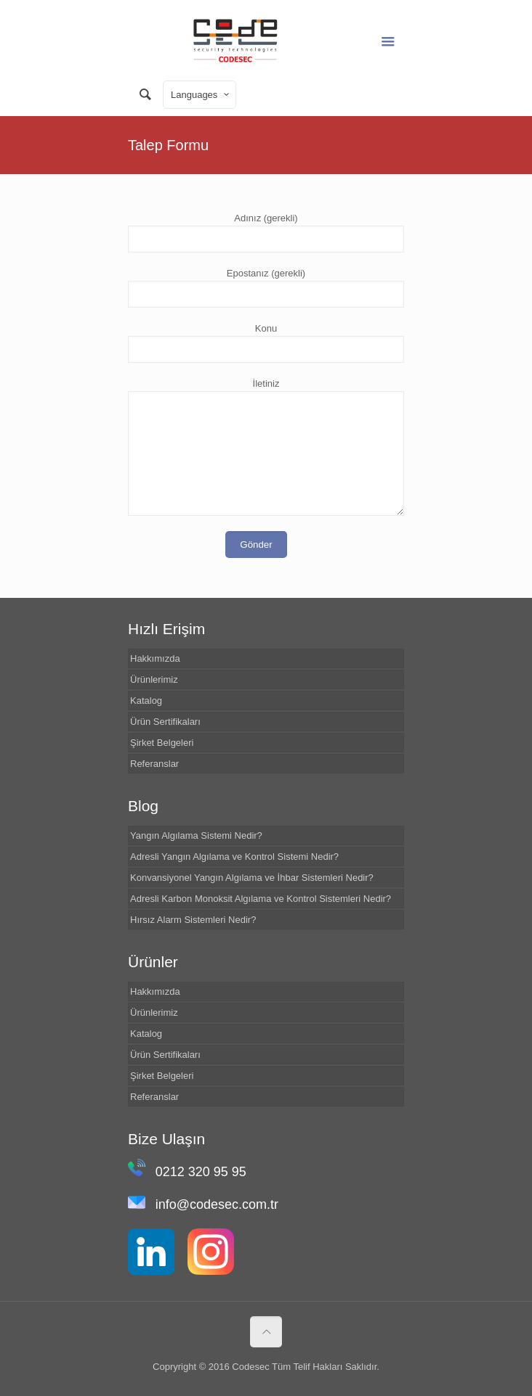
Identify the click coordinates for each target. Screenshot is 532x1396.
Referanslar (154, 763)
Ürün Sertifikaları (165, 721)
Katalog (146, 700)
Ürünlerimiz (154, 679)
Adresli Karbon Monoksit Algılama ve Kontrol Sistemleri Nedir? (260, 898)
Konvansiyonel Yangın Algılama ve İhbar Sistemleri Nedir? (252, 877)
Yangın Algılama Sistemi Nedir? (196, 835)
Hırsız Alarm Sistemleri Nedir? (193, 919)
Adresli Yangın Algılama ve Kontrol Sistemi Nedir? (234, 856)
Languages (201, 94)
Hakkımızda (155, 658)
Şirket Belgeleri (161, 742)
